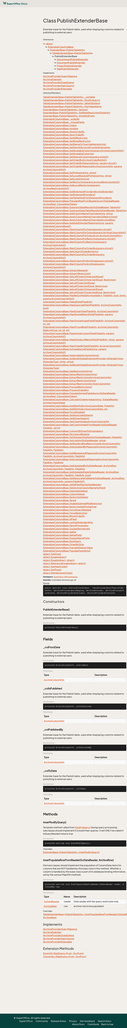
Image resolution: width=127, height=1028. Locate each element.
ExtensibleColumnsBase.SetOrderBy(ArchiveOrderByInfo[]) (75, 160)
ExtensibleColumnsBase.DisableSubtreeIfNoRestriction (72, 503)
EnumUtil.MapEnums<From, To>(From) (63, 953)
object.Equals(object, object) (59, 560)
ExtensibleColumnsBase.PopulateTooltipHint (66, 550)
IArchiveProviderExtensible (57, 88)
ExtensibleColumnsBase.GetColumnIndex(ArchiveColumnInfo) (76, 421)
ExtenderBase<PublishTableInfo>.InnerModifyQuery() (71, 852)
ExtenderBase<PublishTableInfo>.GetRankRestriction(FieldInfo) (76, 112)
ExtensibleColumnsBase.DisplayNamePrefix (66, 538)
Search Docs (104, 1021)
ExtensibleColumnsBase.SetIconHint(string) (66, 179)
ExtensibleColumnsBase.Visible (60, 125)
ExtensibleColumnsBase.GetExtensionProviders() (69, 194)
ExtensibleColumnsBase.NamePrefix (62, 535)
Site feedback (87, 1021)
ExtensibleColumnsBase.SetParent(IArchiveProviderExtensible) (76, 147)
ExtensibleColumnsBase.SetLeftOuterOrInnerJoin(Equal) (73, 289)
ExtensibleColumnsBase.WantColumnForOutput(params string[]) (77, 229)
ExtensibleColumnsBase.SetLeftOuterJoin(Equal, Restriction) (75, 286)
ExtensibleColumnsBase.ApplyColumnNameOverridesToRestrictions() (80, 216)
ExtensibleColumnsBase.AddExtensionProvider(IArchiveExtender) (78, 191)
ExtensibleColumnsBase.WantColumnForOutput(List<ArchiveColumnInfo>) (82, 235)
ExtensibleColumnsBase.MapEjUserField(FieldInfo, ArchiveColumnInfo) (80, 311)
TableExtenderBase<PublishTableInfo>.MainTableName (72, 106)
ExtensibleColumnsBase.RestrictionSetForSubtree (70, 506)
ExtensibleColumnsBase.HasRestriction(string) (67, 371)
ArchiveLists (73, 577)
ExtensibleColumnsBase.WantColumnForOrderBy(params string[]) (78, 248)
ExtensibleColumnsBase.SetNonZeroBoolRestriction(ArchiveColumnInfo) (81, 443)
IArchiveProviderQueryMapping (60, 76)
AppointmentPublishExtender (72, 59)
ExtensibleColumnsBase (61, 47)
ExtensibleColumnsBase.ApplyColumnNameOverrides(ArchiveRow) (79, 220)
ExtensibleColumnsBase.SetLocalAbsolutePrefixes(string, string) (77, 175)
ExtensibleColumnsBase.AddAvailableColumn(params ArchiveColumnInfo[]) (83, 150)
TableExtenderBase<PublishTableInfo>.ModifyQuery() (71, 100)
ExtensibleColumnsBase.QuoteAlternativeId (66, 528)
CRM (66, 577)
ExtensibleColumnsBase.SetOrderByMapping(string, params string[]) (80, 163)
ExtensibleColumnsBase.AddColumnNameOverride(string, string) (78, 213)
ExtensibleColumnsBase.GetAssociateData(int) (68, 415)
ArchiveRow (50, 906)
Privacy (73, 1021)
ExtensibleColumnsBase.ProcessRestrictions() (67, 387)
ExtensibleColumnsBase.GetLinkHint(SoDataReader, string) (74, 440)
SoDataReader (51, 901)
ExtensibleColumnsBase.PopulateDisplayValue (68, 547)
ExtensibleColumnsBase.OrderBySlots (63, 544)
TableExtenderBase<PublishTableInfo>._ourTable (69, 97)
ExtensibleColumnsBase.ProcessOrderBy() (66, 390)
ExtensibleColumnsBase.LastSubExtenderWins (68, 522)
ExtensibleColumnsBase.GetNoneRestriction (67, 141)
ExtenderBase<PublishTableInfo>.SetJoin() (65, 109)
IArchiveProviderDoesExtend (58, 82)
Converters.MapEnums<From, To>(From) (64, 956)
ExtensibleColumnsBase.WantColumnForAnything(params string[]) (78, 260)
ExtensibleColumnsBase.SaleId (59, 532)
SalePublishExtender (68, 68)
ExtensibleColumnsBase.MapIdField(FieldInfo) (67, 301)
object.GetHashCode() (55, 566)
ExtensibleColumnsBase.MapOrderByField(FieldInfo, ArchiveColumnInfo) (82, 346)
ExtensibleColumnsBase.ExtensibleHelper (65, 491)
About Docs (78, 1024)
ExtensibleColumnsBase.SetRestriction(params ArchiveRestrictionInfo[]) (81, 182)
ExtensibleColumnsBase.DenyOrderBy (63, 134)
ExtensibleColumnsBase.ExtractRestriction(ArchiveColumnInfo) (76, 383)
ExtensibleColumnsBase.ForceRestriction (65, 513)
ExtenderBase (57, 50)
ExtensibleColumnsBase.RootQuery (62, 541)
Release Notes (58, 1021)
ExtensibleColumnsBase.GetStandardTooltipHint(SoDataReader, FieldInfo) (82, 437)
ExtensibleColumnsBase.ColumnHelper (64, 494)
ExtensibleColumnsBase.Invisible (60, 128)
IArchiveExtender (52, 79)
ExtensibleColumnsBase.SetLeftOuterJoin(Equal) (69, 283)
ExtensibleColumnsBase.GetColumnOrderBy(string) (70, 251)
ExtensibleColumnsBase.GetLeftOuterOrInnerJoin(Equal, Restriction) (79, 279)
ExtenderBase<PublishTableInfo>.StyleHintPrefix (69, 115)
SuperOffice (58, 577)
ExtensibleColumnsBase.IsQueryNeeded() (65, 270)
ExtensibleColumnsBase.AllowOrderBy (63, 131)
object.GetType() (52, 569)
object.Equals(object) (54, 557)
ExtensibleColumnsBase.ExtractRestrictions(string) (70, 374)
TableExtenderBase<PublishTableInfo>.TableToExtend (71, 103)
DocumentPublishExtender (71, 62)
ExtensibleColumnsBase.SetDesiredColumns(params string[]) (75, 156)
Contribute (93, 1024)
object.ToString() (52, 554)
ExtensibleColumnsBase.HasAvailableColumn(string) (71, 355)
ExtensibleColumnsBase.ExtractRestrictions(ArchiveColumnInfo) (77, 377)
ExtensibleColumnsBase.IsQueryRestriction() (67, 273)
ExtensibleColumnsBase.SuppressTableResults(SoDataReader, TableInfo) (81, 207)
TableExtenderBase (62, 53)
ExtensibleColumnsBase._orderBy (61, 119)
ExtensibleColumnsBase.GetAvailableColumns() (68, 153)
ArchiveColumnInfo (54, 679)
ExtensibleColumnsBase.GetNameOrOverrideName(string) (74, 144)
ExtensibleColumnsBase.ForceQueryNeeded (67, 509)
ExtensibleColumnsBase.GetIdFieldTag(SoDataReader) (72, 484)
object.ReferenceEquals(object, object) (64, 563)
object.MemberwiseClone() (57, 573)
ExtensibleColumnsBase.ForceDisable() (64, 412)
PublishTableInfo (75, 50)
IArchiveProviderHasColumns (58, 85)
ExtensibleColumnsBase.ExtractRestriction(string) (69, 380)
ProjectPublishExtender (69, 65)
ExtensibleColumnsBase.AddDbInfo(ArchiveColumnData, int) (75, 409)
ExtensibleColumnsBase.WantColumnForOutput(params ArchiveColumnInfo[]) (84, 232)
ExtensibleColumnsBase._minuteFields (63, 122)
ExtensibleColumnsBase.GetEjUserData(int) (66, 418)
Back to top (107, 1024)
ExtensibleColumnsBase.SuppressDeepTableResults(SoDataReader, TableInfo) (84, 210)
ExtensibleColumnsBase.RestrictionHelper (65, 497)
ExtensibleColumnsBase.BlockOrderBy (64, 516)
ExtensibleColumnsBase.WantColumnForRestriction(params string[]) (79, 238)
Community (42, 1021)
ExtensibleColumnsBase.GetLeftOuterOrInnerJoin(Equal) (73, 276)
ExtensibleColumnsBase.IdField (60, 519)
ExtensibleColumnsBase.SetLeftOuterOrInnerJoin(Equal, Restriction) (79, 292)
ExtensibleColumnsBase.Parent (59, 500)
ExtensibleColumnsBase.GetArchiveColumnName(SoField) (74, 487)
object (49, 43)
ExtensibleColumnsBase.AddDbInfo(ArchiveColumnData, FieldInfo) (78, 405)
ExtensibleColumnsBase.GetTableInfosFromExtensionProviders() (77, 197)
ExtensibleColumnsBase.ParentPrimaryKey (65, 525)
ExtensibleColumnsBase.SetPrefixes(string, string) (69, 172)
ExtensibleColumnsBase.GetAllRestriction (65, 138)
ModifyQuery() (82, 827)
